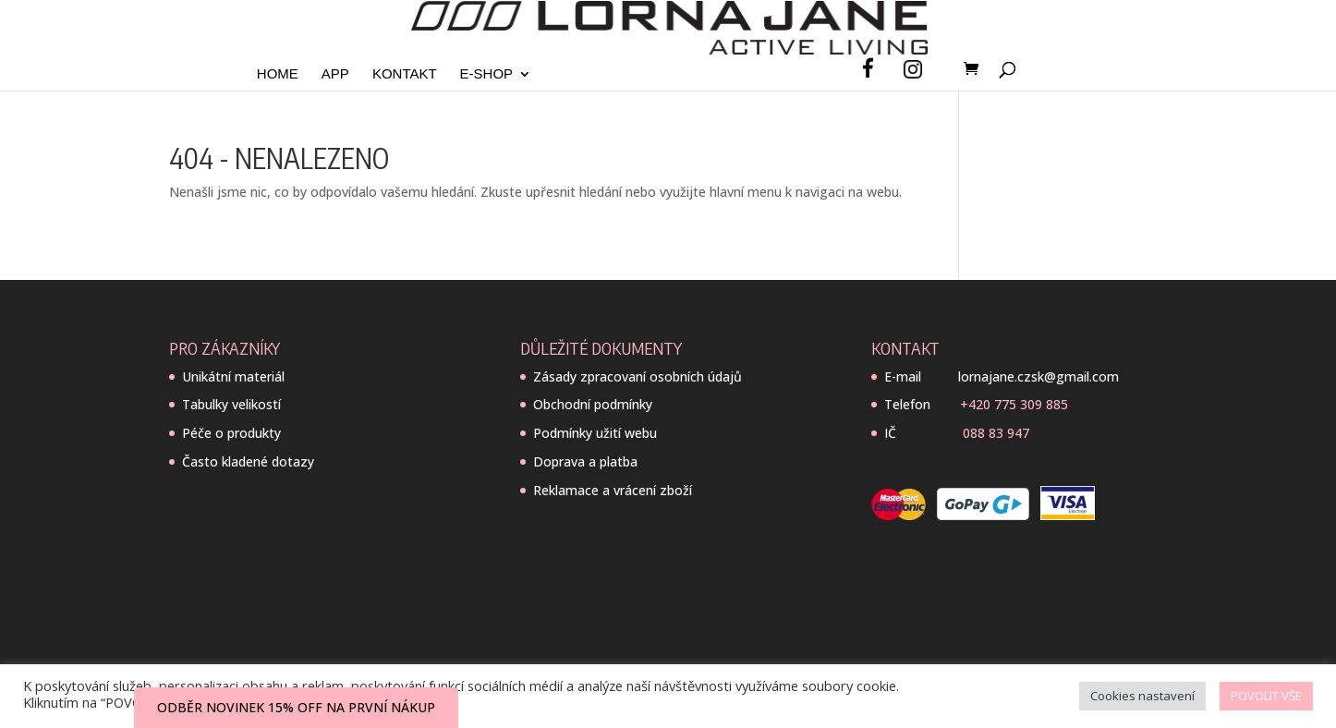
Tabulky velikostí (231, 404)
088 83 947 (996, 433)
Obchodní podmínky (592, 404)
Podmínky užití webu (595, 433)
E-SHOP (487, 74)
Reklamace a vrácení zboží (612, 490)
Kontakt (404, 74)
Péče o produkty (231, 433)
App (335, 74)
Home (277, 74)
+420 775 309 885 (1014, 404)
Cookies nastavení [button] (1142, 695)
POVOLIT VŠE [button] (1266, 695)
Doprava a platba (585, 461)
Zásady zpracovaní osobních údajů (637, 376)
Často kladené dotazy (248, 461)
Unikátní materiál (233, 376)
